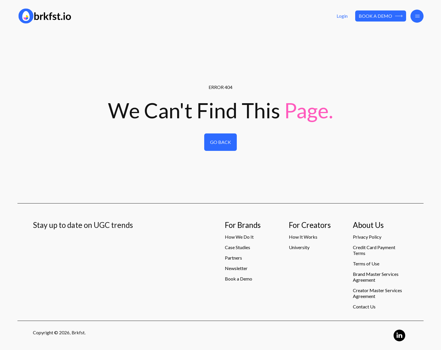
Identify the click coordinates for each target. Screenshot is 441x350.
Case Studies (237, 247)
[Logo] (82, 16)
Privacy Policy (367, 237)
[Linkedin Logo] (399, 335)
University (299, 247)
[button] (417, 16)
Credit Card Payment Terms (374, 250)
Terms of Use (366, 263)
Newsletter (236, 268)
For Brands (243, 225)
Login (342, 16)
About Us (368, 225)
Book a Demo (381, 16)
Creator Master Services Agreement (377, 293)
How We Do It (239, 237)
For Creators (310, 225)
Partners (233, 257)
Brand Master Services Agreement (376, 277)
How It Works (303, 237)
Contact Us (364, 306)
